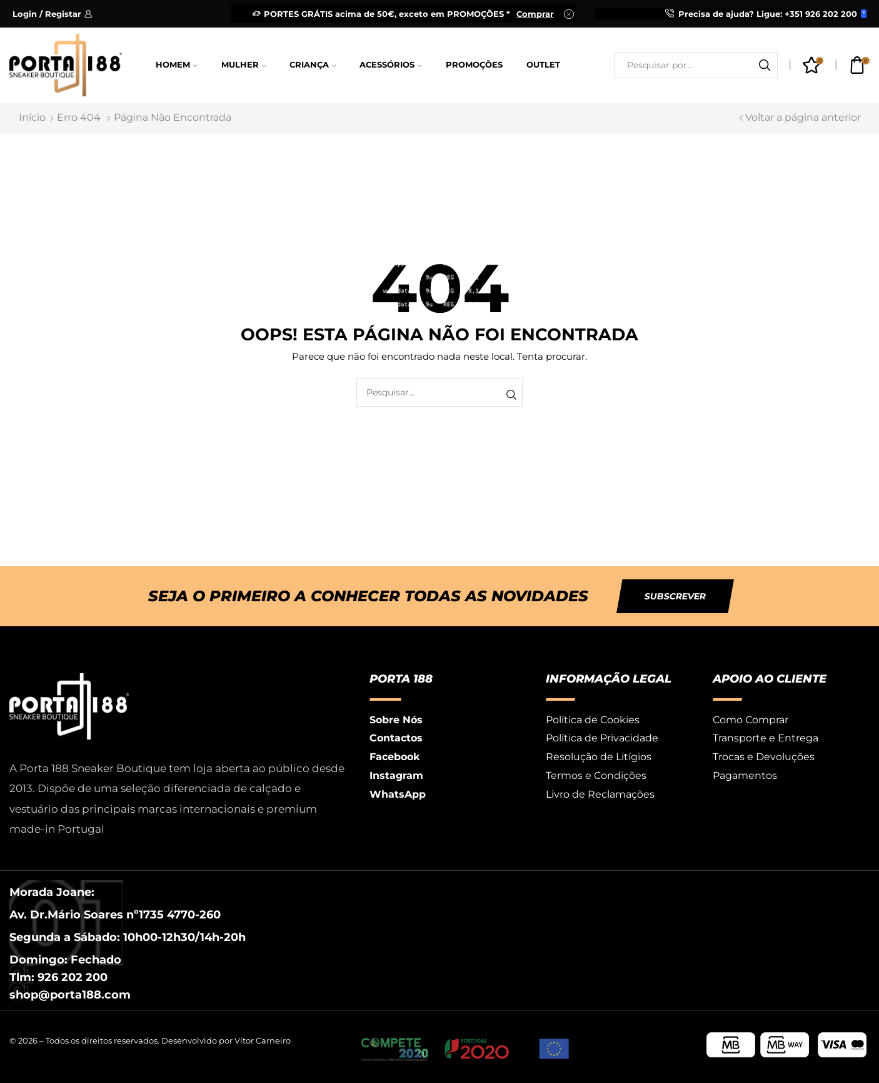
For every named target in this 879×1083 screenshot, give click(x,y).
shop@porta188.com (70, 995)
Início (32, 117)
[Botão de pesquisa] (764, 65)
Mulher (243, 64)
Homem (176, 64)
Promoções (474, 64)
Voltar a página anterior (803, 117)
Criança (312, 64)
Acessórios (390, 64)
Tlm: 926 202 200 (58, 977)
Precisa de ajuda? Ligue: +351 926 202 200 (767, 14)
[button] (675, 596)
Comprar (535, 14)
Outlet (543, 64)
